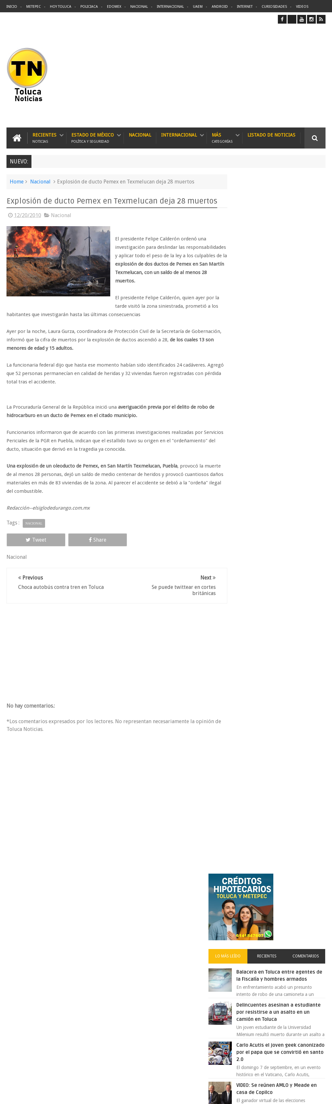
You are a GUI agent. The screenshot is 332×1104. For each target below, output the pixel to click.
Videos (302, 7)
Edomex (114, 7)
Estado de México (92, 137)
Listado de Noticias (271, 134)
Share (69, 549)
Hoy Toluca (60, 7)
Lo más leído (245, 261)
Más (222, 137)
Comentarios (309, 261)
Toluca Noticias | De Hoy (89, 1094)
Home (17, 181)
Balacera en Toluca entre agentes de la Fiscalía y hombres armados (287, 284)
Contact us (309, 897)
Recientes (44, 137)
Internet (245, 7)
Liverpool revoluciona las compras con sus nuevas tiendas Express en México (289, 598)
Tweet (26, 549)
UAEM (198, 7)
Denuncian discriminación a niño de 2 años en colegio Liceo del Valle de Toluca (178, 1028)
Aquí (320, 1094)
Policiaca (89, 7)
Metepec (33, 7)
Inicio (11, 7)
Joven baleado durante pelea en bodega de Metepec (284, 558)
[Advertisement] (271, 75)
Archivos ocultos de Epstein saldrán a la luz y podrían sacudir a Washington (276, 695)
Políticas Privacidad (269, 1094)
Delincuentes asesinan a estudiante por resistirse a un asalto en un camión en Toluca (177, 938)
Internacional (170, 7)
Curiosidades (274, 7)
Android (220, 7)
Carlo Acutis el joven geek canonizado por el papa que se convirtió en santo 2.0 (290, 371)
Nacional (139, 7)
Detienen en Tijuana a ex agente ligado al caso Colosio (286, 638)
